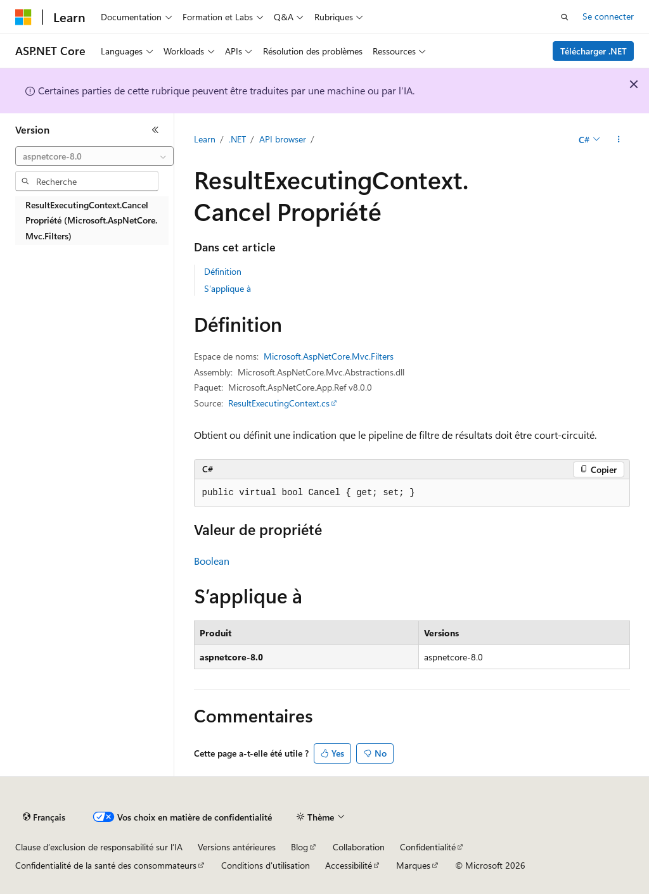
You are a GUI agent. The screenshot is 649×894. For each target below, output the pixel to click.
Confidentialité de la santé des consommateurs (105, 865)
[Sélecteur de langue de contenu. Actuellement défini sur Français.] (44, 817)
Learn (204, 139)
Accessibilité (348, 865)
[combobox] (94, 156)
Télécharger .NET (593, 51)
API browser (282, 139)
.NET (237, 139)
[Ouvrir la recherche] (564, 17)
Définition (222, 271)
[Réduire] (155, 129)
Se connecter (608, 16)
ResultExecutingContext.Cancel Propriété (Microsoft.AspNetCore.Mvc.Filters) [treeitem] (91, 220)
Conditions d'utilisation (265, 865)
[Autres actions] (618, 140)
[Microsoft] (23, 17)
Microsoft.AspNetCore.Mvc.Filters (329, 356)
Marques (413, 865)
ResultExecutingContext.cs (279, 403)
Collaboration (359, 847)
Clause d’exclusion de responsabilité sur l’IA (99, 847)
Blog (299, 847)
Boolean (211, 560)
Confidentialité (428, 847)
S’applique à (227, 288)
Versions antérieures (237, 847)
